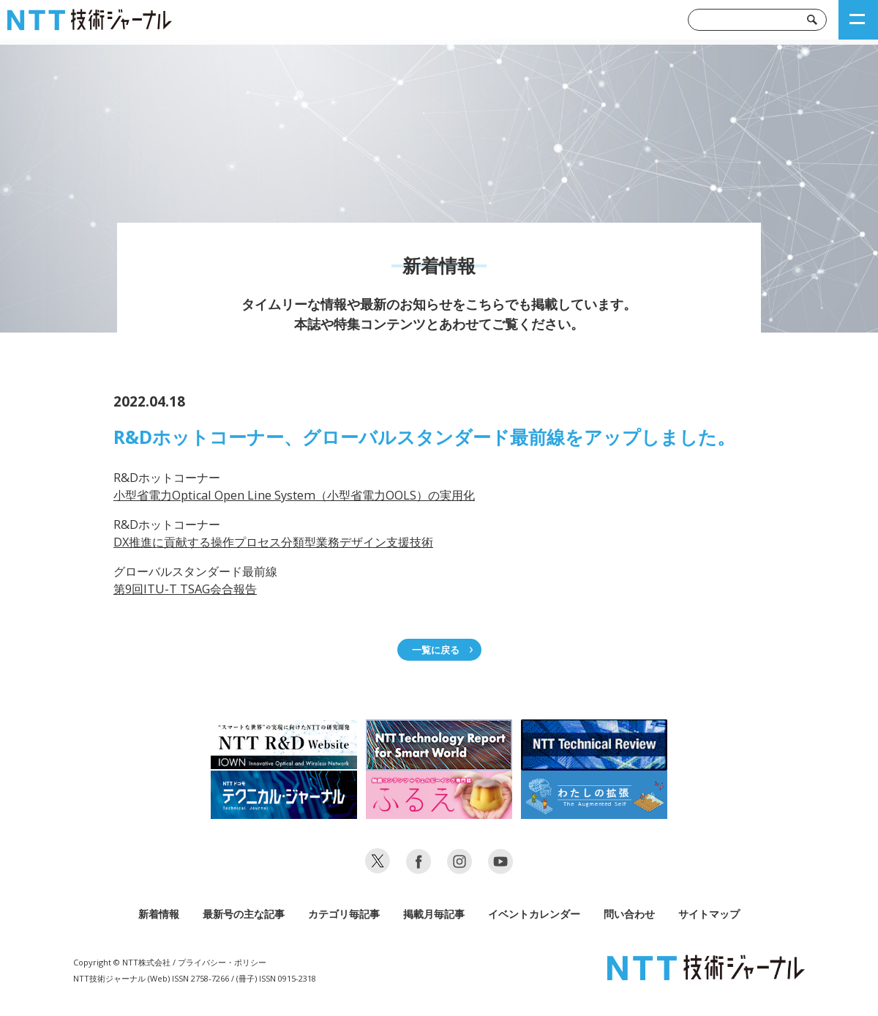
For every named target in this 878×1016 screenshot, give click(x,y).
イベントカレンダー (534, 914)
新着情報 (158, 914)
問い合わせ (629, 914)
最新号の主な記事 (244, 914)
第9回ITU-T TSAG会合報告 (185, 589)
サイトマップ (709, 914)
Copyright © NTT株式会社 (121, 962)
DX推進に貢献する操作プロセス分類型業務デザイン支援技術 (273, 542)
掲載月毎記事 (434, 914)
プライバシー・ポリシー (222, 962)
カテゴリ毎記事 (344, 914)
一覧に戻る (435, 649)
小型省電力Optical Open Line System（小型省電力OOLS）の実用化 (294, 495)
